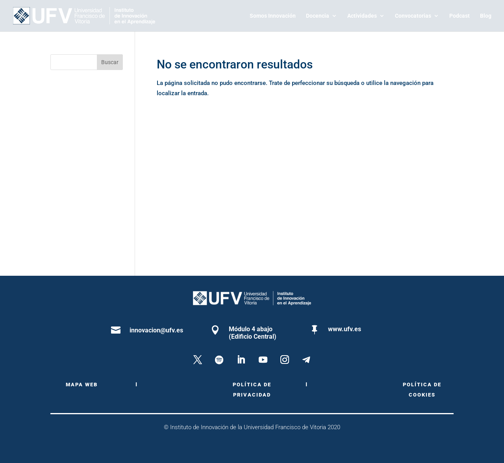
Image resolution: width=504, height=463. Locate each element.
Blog (485, 16)
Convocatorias (413, 16)
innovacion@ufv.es (156, 330)
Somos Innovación (273, 16)
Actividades (362, 16)
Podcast (459, 16)
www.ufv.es (344, 329)
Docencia (317, 16)
